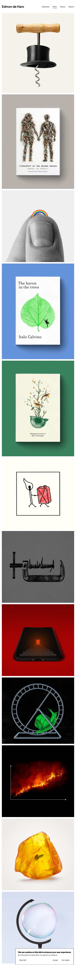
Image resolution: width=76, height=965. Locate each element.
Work (55, 7)
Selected (45, 7)
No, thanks (66, 960)
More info (22, 960)
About (62, 7)
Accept (55, 960)
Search (71, 7)
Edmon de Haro (13, 6)
